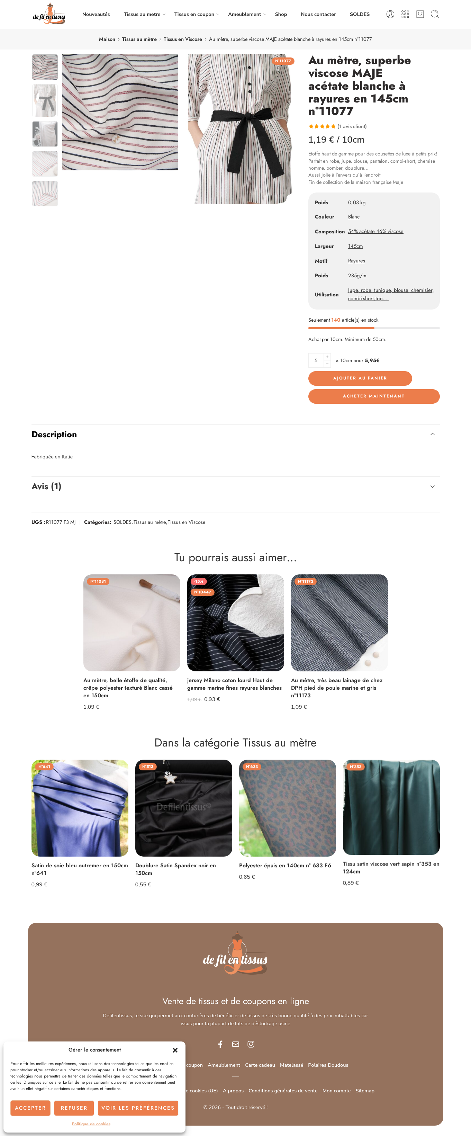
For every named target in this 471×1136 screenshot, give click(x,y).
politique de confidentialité (255, 637)
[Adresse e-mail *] (236, 591)
